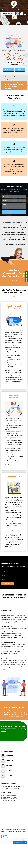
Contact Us (8, 69)
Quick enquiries (27, 276)
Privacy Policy (22, 831)
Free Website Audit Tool (8, 13)
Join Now (19, 69)
